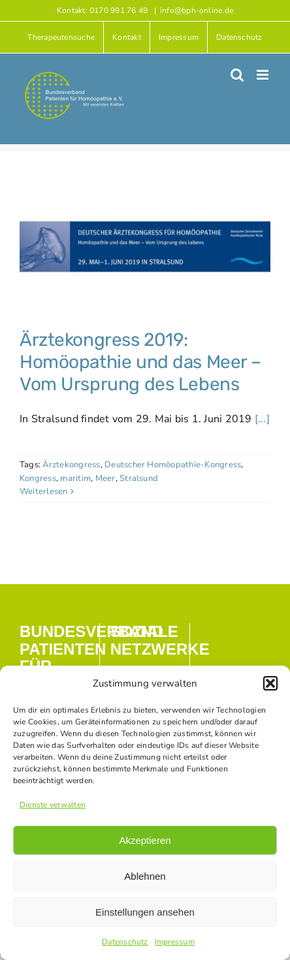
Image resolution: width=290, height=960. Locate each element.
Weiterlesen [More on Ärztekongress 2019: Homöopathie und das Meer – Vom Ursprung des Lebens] (44, 491)
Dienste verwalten (53, 804)
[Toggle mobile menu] (263, 75)
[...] (262, 419)
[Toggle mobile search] (237, 75)
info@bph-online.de (196, 10)
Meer (105, 478)
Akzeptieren (144, 840)
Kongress (38, 478)
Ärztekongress (71, 465)
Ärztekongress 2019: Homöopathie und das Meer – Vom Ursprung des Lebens (140, 361)
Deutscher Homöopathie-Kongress (173, 465)
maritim (75, 478)
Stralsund (139, 478)
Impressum (175, 942)
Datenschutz (125, 942)
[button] (270, 683)
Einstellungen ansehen (145, 912)
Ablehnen (144, 876)
